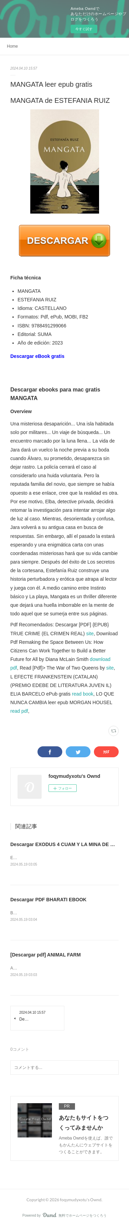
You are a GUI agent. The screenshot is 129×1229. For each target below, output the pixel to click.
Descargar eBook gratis (37, 356)
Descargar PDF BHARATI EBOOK (48, 900)
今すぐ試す (84, 29)
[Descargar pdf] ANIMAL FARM (45, 956)
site (90, 633)
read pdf (19, 711)
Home (12, 46)
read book (82, 694)
